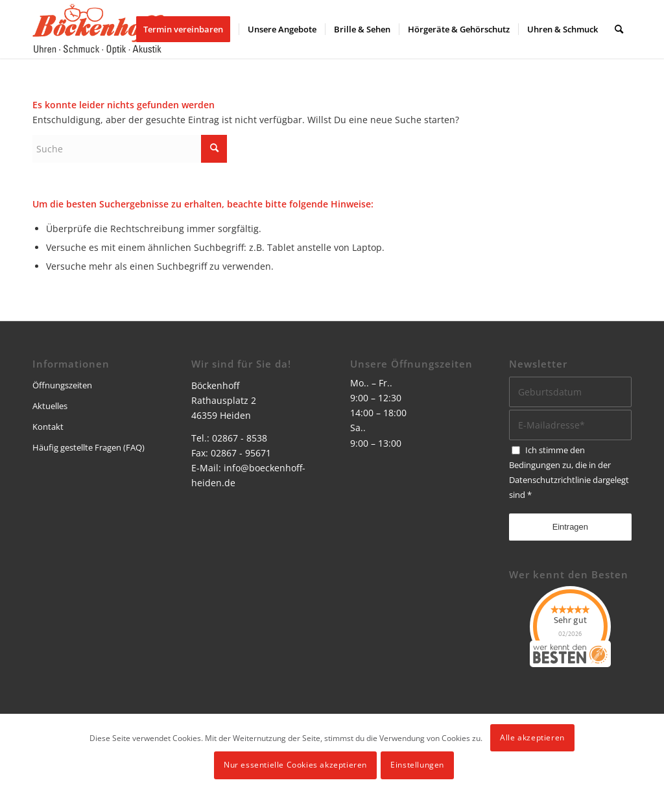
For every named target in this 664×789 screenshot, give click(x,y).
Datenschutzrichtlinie (550, 480)
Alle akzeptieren (532, 737)
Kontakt (48, 426)
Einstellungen (417, 764)
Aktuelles (49, 406)
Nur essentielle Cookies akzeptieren (295, 764)
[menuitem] (187, 29)
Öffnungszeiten (62, 385)
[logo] (98, 29)
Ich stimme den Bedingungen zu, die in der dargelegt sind (569, 472)
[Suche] (619, 29)
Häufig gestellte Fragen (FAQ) (88, 447)
